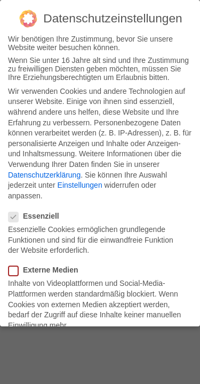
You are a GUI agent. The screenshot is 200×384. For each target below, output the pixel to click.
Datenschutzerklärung (44, 175)
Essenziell (37, 216)
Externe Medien (46, 270)
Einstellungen (80, 185)
